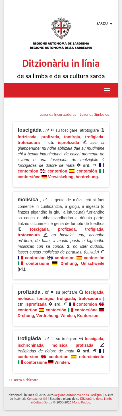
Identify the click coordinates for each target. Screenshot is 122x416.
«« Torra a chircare (23, 380)
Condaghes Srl (37, 399)
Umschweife (92, 263)
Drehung (69, 263)
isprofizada (68, 142)
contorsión (86, 171)
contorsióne (29, 176)
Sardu (102, 23)
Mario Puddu (81, 402)
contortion (57, 171)
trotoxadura (29, 142)
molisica (26, 298)
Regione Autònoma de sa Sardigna (78, 395)
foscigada (39, 229)
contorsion (28, 171)
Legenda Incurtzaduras (58, 114)
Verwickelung (60, 176)
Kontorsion (87, 315)
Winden (68, 315)
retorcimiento (91, 356)
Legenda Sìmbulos (94, 114)
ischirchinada (30, 345)
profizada (50, 137)
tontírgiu (72, 137)
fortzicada (27, 137)
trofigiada (94, 137)
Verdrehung (87, 176)
